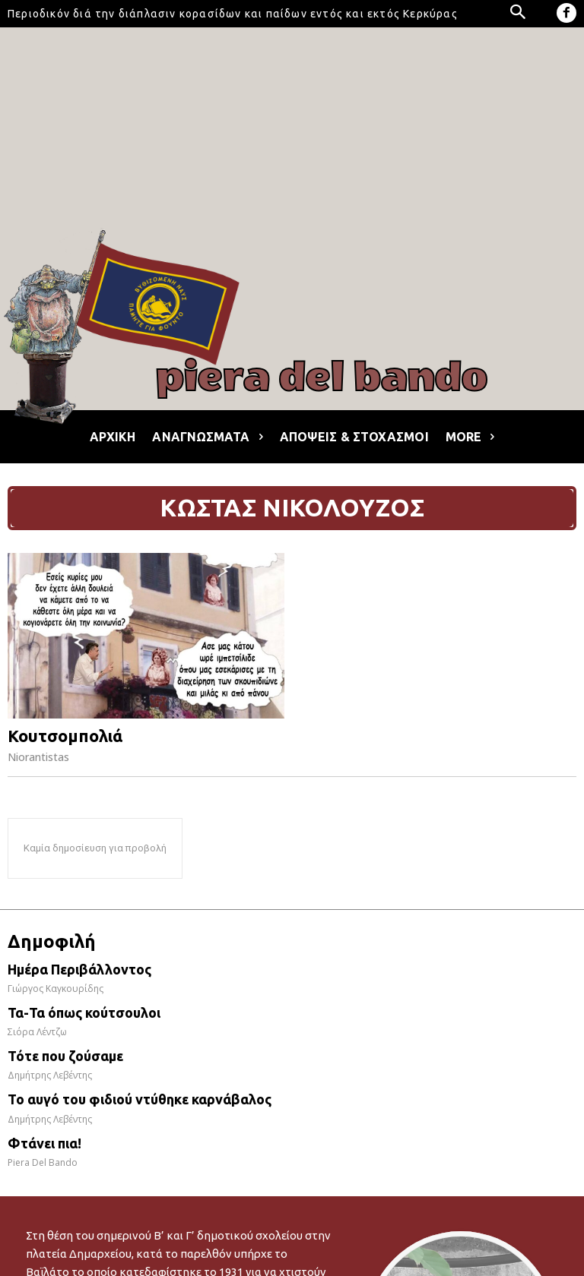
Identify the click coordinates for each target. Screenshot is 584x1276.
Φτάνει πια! (44, 1143)
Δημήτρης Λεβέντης (50, 1075)
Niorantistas (38, 757)
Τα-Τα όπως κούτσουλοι (84, 1012)
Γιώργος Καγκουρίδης (55, 988)
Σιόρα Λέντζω (37, 1031)
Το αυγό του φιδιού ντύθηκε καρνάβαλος (139, 1099)
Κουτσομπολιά (65, 735)
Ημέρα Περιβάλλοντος (79, 969)
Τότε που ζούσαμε (65, 1055)
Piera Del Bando (43, 1162)
